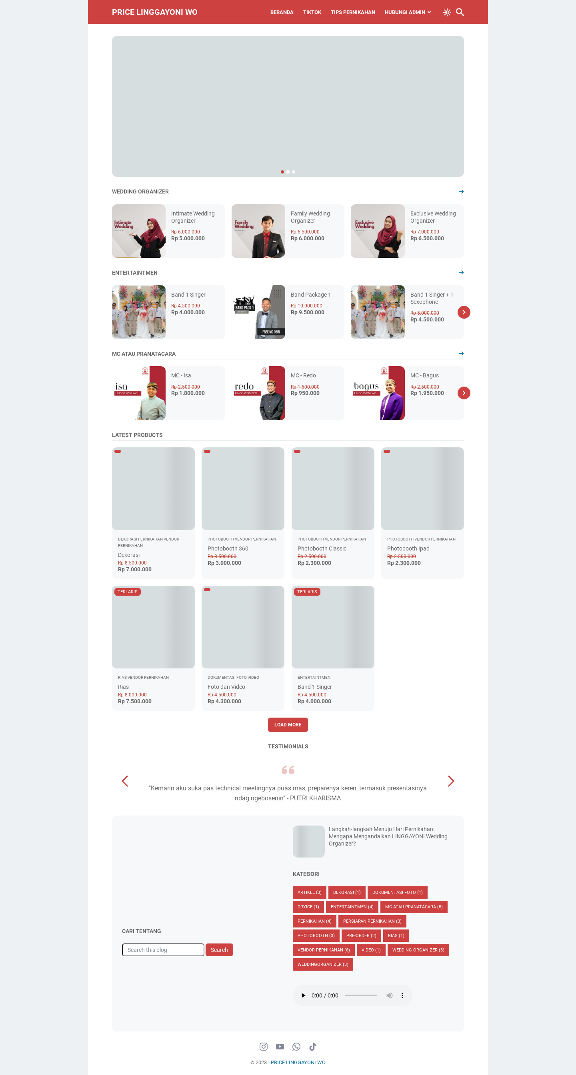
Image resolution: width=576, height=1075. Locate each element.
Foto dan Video (226, 687)
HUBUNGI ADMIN (405, 12)
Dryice (308, 906)
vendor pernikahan (324, 950)
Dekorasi (129, 555)
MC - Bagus (424, 375)
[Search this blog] (163, 949)
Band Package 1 (311, 294)
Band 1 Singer (188, 294)
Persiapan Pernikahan (372, 921)
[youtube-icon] (280, 1047)
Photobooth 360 (228, 548)
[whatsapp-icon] (296, 1047)
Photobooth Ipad (408, 548)
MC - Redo (303, 375)
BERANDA (282, 12)
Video (371, 950)
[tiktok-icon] (313, 1047)
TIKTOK (312, 12)
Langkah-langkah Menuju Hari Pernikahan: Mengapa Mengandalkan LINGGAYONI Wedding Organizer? (388, 836)
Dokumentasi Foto (397, 892)
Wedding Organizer (418, 950)
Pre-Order (361, 935)
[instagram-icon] (264, 1047)
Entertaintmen (352, 906)
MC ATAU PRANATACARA (414, 906)
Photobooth (316, 935)
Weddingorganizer (323, 964)
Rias (123, 687)
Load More (288, 725)
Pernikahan (315, 921)
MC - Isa (181, 375)
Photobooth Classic (322, 548)
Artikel (310, 892)
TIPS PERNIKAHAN (353, 12)
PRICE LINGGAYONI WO (155, 12)
